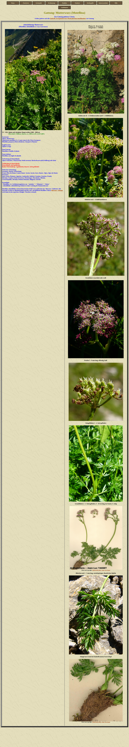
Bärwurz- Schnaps (57, 190)
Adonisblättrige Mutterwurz (33, 25)
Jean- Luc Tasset (101, 570)
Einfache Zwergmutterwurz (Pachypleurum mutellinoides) (68, 18)
